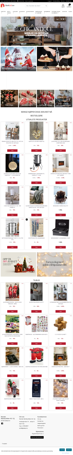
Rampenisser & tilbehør (38, 12)
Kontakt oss (68, 1)
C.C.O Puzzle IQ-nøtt (60, 334)
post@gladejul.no (23, 428)
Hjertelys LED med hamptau (36, 141)
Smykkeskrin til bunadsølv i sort (60, 238)
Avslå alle (62, 449)
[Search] (36, 5)
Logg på (49, 1)
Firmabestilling (56, 1)
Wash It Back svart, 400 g (36, 399)
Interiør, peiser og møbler (56, 12)
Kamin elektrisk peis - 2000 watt (61, 366)
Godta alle (69, 449)
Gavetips (3, 11)
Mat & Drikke (9, 12)
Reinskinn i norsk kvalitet (60, 206)
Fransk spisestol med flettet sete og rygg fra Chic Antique (12, 142)
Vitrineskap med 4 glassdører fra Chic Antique (60, 303)
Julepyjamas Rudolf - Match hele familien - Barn (12, 303)
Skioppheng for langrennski (36, 238)
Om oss (63, 1)
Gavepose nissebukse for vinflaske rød (36, 366)
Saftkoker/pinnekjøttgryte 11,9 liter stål (12, 238)
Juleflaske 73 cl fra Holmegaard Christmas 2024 (60, 142)
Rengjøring (47, 11)
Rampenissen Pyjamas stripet (12, 399)
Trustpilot (4, 443)
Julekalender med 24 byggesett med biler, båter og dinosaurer (12, 335)
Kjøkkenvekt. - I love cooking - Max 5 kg (12, 366)
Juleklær (15, 11)
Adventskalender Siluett (36, 302)
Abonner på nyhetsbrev (37, 437)
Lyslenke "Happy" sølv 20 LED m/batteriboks (61, 399)
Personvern (40, 428)
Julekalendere (30, 11)
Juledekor (22, 11)
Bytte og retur (41, 425)
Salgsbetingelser (42, 423)
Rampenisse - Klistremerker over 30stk (36, 334)
